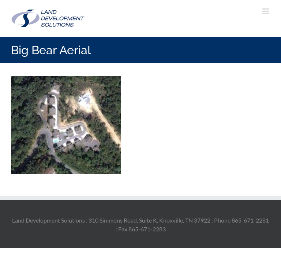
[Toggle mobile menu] (266, 11)
